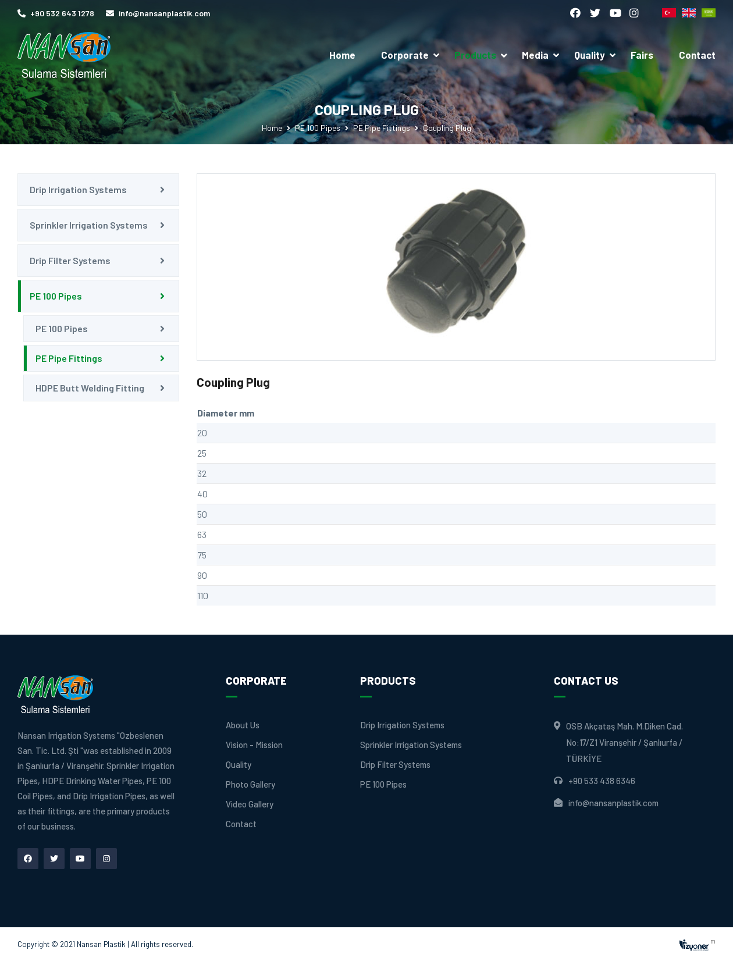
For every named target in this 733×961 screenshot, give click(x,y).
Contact (697, 54)
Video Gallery (249, 804)
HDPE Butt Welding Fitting (89, 387)
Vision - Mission (254, 745)
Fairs (642, 54)
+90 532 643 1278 (55, 13)
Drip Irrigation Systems (78, 189)
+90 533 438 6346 (601, 780)
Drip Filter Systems (70, 260)
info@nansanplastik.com (158, 13)
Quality (589, 54)
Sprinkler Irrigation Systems (89, 224)
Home (342, 54)
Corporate (405, 54)
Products (481, 54)
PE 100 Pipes (317, 128)
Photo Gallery (250, 784)
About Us (242, 725)
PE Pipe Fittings (381, 128)
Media (535, 54)
